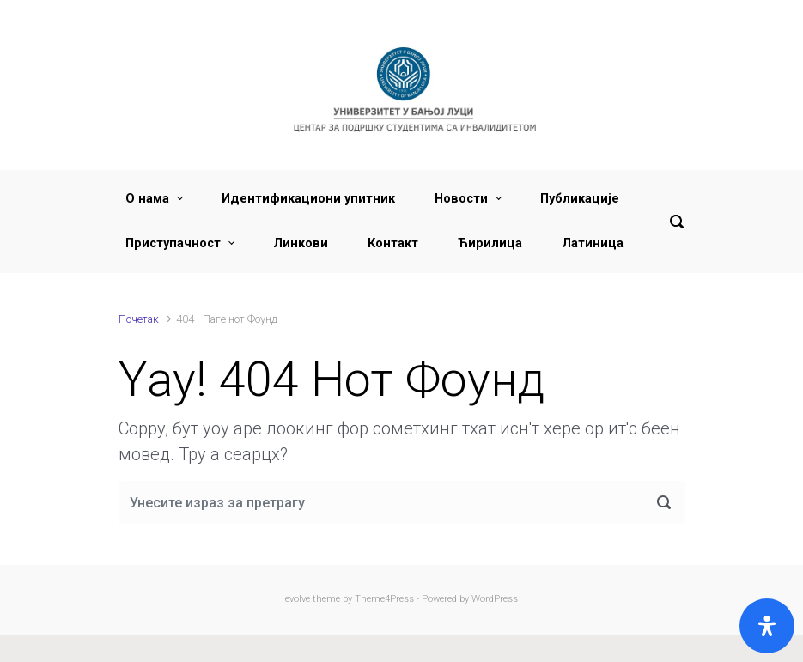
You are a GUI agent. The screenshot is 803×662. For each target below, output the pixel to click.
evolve (297, 598)
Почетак (139, 319)
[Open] (766, 625)
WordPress (494, 598)
